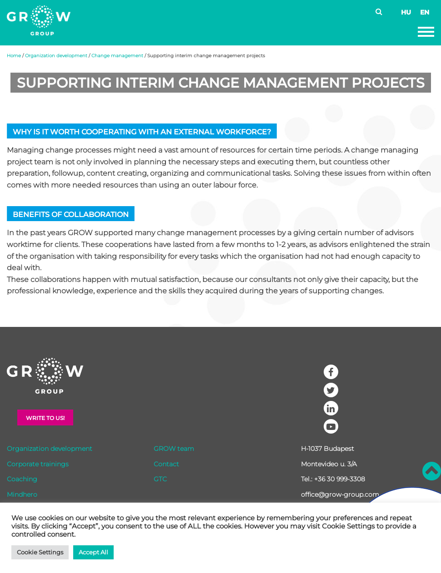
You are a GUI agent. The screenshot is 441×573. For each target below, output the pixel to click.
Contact (166, 464)
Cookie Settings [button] (40, 552)
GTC (160, 479)
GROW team (174, 449)
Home (14, 56)
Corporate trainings (38, 464)
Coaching (22, 479)
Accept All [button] (93, 552)
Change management (117, 56)
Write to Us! (45, 418)
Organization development (56, 56)
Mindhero (22, 494)
